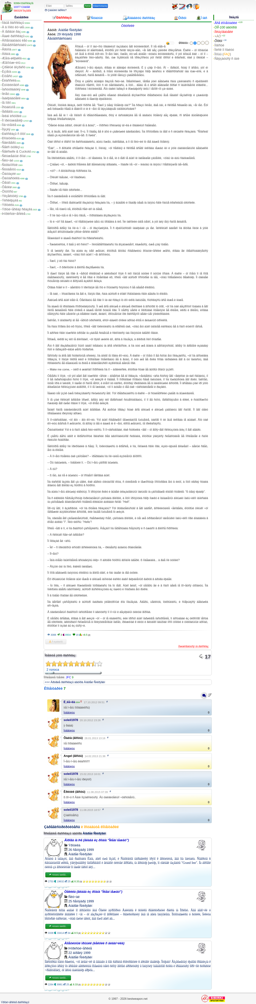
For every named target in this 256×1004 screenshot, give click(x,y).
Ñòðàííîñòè (10, 165)
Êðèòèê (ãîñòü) (74, 791)
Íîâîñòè (219, 45)
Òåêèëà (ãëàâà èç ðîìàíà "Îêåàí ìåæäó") (93, 891)
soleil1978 (71, 720)
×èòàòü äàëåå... (58, 875)
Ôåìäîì (6, 182)
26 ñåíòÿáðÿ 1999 (81, 850)
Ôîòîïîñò (7, 191)
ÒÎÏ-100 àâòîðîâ (225, 27)
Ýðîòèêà (8, 205)
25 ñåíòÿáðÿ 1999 (81, 901)
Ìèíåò (5, 94)
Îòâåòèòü (69, 712)
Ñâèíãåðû (9, 142)
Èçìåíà (6, 71)
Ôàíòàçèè (9, 174)
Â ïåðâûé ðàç (11, 31)
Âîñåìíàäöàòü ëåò (14, 40)
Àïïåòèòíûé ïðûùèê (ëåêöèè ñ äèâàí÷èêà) (94, 943)
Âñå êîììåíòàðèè (225, 23)
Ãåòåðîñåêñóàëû (14, 45)
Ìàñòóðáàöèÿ (11, 89)
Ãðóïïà (6, 49)
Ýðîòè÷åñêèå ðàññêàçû (15, 1002)
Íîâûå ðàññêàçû (13, 23)
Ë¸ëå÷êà (69, 702)
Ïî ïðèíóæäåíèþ (12, 120)
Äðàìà (6, 54)
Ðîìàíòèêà (9, 138)
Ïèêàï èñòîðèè (12, 116)
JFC (68, 677)
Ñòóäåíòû (9, 169)
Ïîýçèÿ (6, 129)
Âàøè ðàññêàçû (13, 36)
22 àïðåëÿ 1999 (79, 953)
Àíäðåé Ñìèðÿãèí (70, 30)
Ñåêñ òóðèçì (11, 147)
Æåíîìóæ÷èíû (11, 62)
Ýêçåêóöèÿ (10, 196)
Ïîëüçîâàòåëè (223, 32)
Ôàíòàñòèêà (11, 178)
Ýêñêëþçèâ (10, 200)
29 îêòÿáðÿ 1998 (69, 34)
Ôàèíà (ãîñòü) (73, 738)
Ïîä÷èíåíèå (9, 125)
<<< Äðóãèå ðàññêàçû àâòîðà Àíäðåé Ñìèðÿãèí (75, 682)
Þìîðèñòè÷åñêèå (13, 214)
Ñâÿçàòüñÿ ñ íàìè (226, 58)
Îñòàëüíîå (8, 107)
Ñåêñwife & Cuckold (16, 151)
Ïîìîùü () (222, 54)
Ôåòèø (7, 187)
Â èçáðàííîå (56, 641)
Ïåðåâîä (7, 111)
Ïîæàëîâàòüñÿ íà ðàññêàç (193, 646)
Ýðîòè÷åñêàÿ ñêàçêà (17, 209)
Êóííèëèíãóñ (10, 85)
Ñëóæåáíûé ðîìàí (14, 156)
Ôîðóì (218, 41)
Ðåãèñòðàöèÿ (100, 6)
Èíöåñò (7, 76)
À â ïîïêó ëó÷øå (13, 27)
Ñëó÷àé (7, 160)
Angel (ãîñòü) (73, 756)
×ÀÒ (217, 36)
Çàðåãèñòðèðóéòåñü (62, 827)
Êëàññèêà (9, 80)
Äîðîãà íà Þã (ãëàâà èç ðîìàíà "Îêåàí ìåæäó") (96, 840)
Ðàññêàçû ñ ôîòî (13, 134)
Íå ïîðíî (6, 102)
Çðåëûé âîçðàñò (13, 67)
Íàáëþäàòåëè (11, 98)
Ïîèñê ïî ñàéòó (224, 50)
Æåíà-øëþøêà (12, 58)
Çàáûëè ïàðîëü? (56, 10)
